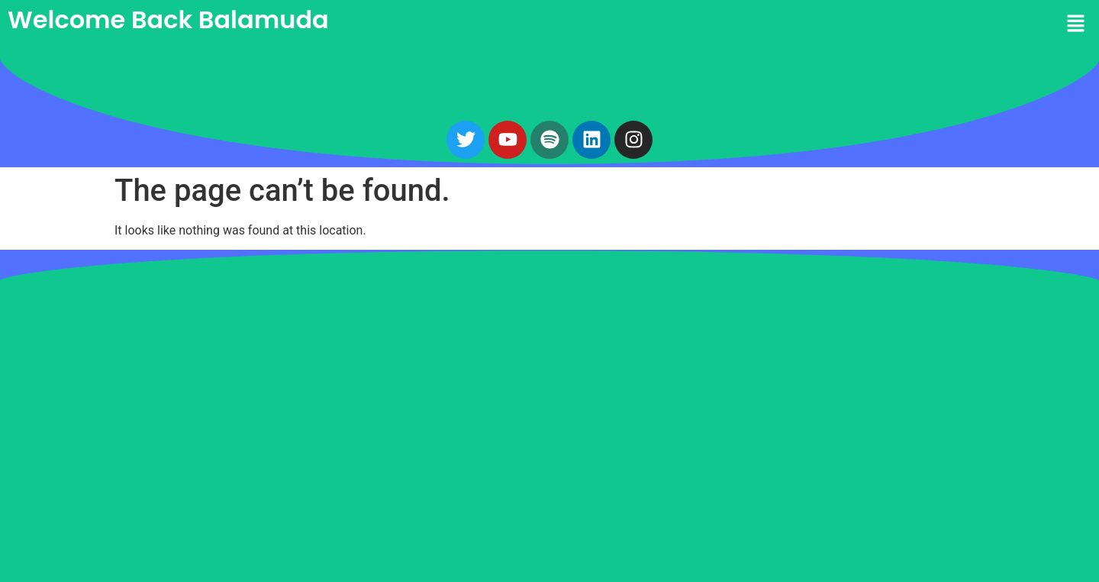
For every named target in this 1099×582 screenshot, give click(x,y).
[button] (824, 24)
